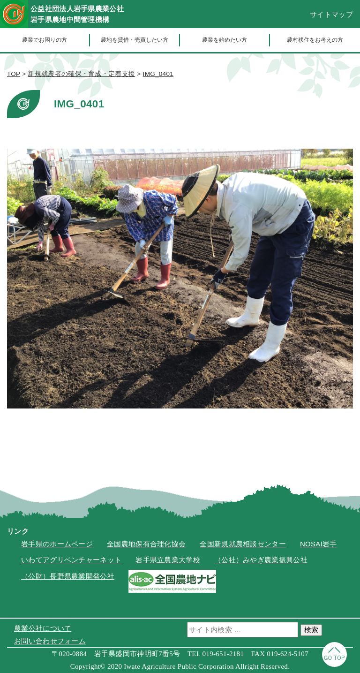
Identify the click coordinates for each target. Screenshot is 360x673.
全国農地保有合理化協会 (146, 544)
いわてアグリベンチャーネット (71, 560)
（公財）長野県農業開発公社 (67, 576)
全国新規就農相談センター (243, 544)
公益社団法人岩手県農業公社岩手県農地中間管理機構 (77, 14)
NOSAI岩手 (318, 544)
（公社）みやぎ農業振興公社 (261, 560)
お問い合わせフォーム (50, 641)
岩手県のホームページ (57, 544)
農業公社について (42, 628)
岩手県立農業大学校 (167, 560)
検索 (311, 630)
